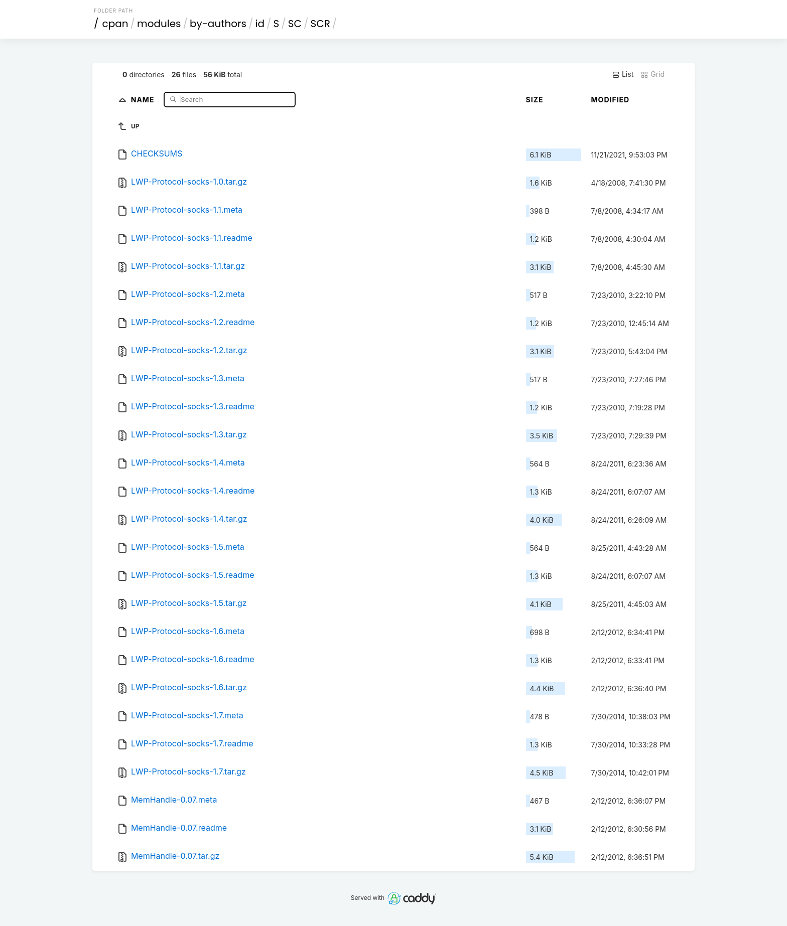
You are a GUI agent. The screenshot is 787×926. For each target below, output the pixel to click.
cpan (115, 24)
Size (535, 99)
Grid (652, 74)
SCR (320, 24)
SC (295, 24)
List (622, 74)
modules (159, 24)
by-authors (218, 24)
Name (144, 99)
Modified (610, 99)
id (260, 24)
